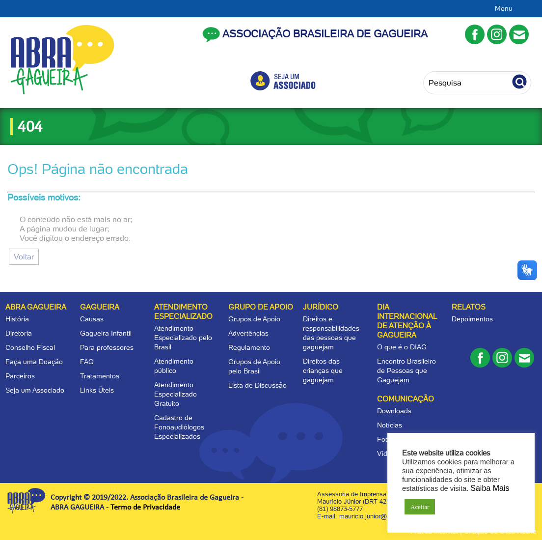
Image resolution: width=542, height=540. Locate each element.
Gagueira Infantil (106, 333)
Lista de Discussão (257, 385)
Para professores (107, 347)
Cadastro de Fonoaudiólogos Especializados (179, 427)
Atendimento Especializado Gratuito (175, 394)
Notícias (389, 425)
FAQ (87, 362)
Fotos (386, 439)
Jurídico (320, 307)
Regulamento (249, 347)
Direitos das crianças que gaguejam (323, 370)
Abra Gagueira (35, 307)
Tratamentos (99, 376)
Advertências (248, 333)
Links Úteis (97, 390)
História (17, 319)
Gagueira (99, 307)
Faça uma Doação (34, 362)
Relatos (469, 307)
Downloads (394, 411)
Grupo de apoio (260, 307)
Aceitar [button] (419, 507)
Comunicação (405, 399)
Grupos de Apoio (254, 319)
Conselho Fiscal (30, 347)
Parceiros (20, 376)
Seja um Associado (34, 390)
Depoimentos (472, 319)
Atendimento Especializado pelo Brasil (183, 337)
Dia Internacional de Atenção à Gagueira (406, 321)
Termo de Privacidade (145, 508)
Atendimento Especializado (183, 312)
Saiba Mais (489, 488)
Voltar (24, 256)
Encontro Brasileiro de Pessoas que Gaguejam (406, 370)
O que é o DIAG (402, 347)
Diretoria (18, 333)
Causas (92, 319)
